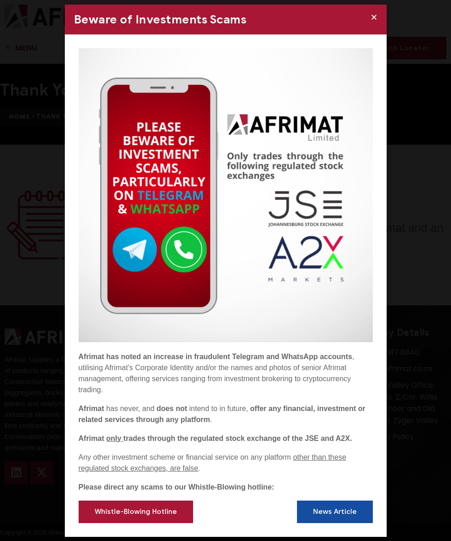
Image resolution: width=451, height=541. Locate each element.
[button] (374, 17)
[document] (225, 270)
